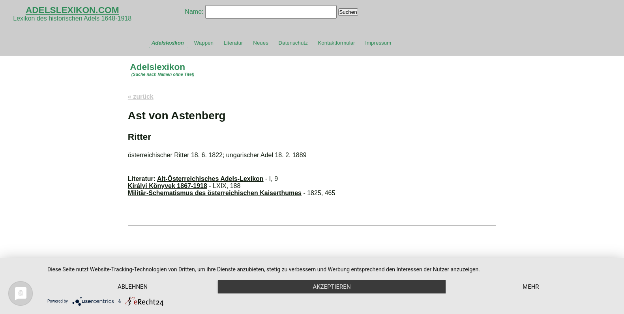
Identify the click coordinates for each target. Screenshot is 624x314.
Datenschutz (293, 43)
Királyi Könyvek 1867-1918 (167, 185)
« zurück (141, 96)
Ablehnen (133, 286)
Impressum (378, 43)
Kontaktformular (336, 43)
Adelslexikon (168, 43)
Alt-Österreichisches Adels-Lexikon (210, 178)
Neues (260, 43)
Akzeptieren (331, 286)
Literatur (233, 43)
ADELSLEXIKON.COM (72, 10)
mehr (531, 286)
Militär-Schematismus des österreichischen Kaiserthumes (215, 193)
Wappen (204, 43)
